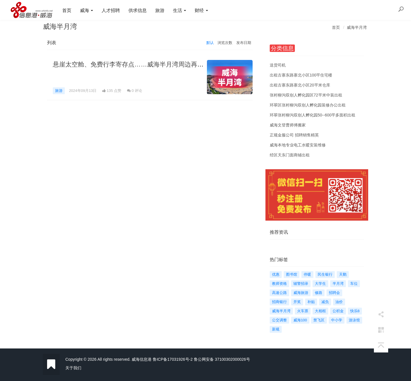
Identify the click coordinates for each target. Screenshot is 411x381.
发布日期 (243, 43)
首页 (66, 10)
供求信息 (137, 10)
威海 (86, 10)
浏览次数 (224, 43)
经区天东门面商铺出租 (290, 155)
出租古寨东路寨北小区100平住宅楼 (301, 75)
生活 (179, 10)
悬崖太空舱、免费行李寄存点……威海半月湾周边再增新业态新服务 (147, 64)
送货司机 (278, 65)
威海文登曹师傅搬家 (288, 125)
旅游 (159, 10)
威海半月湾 (357, 27)
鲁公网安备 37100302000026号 (222, 359)
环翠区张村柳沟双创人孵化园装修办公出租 (308, 105)
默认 (210, 43)
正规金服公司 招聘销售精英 (294, 135)
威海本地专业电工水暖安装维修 (298, 145)
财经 (201, 10)
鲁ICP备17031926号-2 (173, 359)
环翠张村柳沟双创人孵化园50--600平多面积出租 (312, 115)
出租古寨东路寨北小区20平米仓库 (300, 85)
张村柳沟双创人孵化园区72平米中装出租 (306, 95)
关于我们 (73, 368)
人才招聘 (111, 10)
